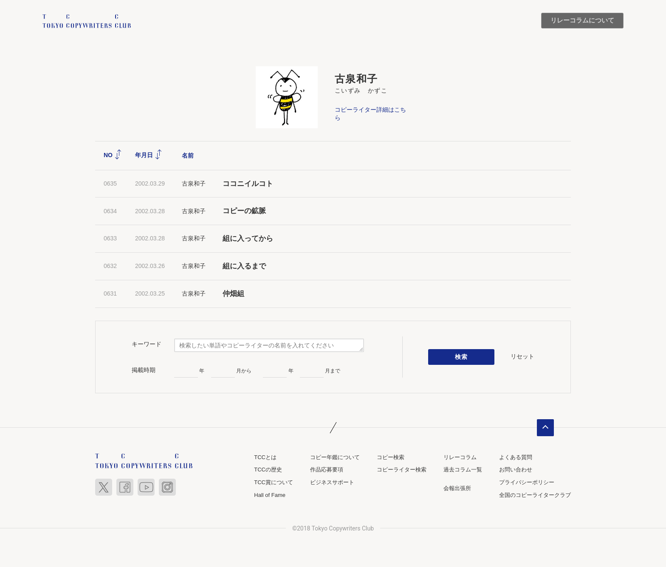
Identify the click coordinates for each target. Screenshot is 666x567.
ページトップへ (545, 427)
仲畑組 (233, 294)
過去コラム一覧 (462, 470)
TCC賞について (273, 482)
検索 (461, 356)
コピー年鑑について (335, 457)
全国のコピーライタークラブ (535, 495)
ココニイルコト (248, 184)
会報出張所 (457, 488)
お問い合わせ (515, 470)
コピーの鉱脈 (244, 211)
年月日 (148, 155)
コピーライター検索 (401, 470)
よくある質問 (515, 457)
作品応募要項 (326, 470)
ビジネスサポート (332, 482)
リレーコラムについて (582, 20)
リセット (522, 356)
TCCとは (265, 457)
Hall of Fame (269, 495)
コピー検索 (390, 457)
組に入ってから (248, 238)
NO (113, 155)
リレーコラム (460, 457)
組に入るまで (244, 266)
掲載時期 (143, 370)
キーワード (146, 344)
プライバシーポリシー (526, 482)
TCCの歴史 (268, 470)
